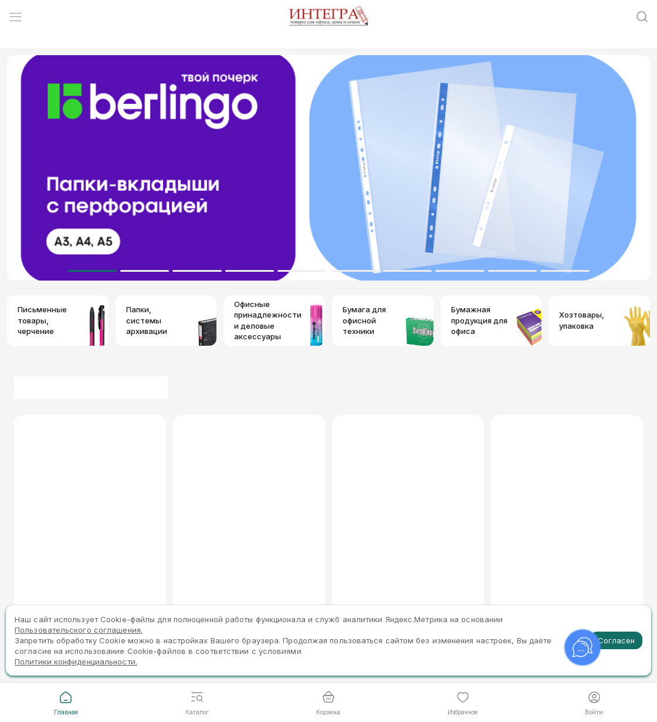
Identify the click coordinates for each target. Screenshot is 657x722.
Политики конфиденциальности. (76, 661)
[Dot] (92, 271)
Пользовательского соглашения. (79, 630)
